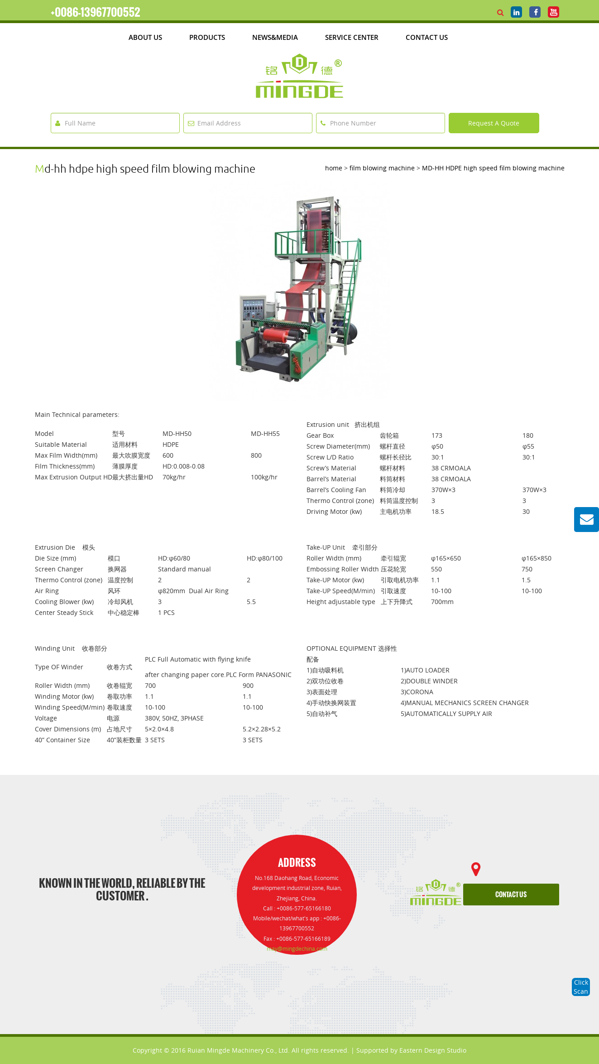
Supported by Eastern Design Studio (411, 1050)
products (207, 37)
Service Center (352, 37)
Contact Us (427, 37)
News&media (275, 37)
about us (145, 37)
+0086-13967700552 (95, 12)
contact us (511, 895)
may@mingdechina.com (297, 949)
